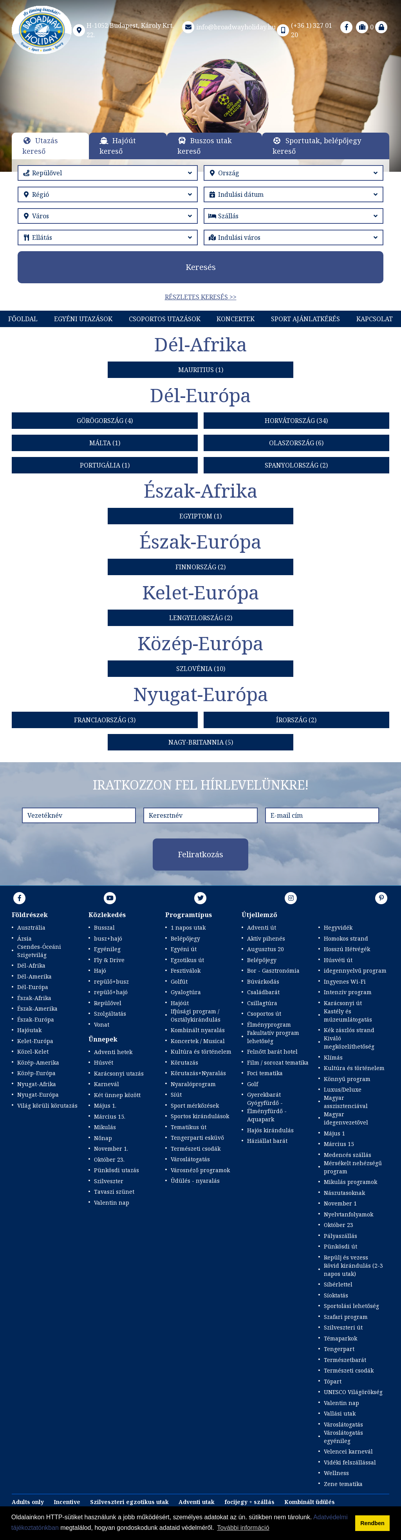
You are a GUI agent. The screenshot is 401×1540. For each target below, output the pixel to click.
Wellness (336, 1473)
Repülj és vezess (346, 1257)
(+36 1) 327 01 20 (304, 30)
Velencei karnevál (348, 1451)
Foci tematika (265, 1073)
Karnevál (106, 1084)
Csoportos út (264, 1013)
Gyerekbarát (264, 1094)
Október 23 (338, 1225)
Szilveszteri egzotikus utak (129, 1502)
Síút (176, 1094)
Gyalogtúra (186, 992)
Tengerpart (339, 1349)
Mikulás (105, 1127)
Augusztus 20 (265, 949)
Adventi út (261, 927)
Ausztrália (31, 927)
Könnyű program (347, 1079)
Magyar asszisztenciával (346, 1102)
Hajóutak (29, 1030)
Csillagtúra (262, 1003)
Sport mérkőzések (195, 1105)
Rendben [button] (372, 1523)
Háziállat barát (267, 1140)
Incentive (67, 1502)
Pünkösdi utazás (116, 1170)
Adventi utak (197, 1502)
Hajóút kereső (117, 146)
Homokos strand (346, 938)
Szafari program (346, 1317)
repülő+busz (111, 981)
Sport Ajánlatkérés (305, 319)
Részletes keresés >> (201, 297)
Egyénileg (107, 949)
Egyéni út (184, 949)
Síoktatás (336, 1295)
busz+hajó (108, 938)
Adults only (28, 1502)
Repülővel (107, 1003)
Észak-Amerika (37, 1008)
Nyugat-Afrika (36, 1084)
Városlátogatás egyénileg (343, 1437)
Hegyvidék (338, 927)
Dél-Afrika (31, 965)
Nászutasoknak (344, 1192)
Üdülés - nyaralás (195, 1180)
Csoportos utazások (164, 319)
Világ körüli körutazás (47, 1105)
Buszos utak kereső (204, 146)
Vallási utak (340, 1413)
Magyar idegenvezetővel (346, 1118)
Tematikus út (188, 1127)
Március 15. (109, 1116)
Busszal (104, 927)
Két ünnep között (117, 1095)
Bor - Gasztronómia (273, 970)
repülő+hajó (111, 992)
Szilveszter (108, 1181)
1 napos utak (188, 927)
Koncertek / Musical (198, 1041)
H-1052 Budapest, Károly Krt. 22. (123, 30)
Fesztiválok (185, 970)
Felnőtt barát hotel (272, 1051)
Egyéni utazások (83, 319)
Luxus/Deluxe (342, 1089)
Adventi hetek (113, 1052)
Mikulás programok (350, 1182)
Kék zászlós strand (349, 1030)
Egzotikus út (187, 960)
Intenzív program (348, 992)
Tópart (332, 1381)
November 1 (340, 1203)
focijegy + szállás (249, 1502)
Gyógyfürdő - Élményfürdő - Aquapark (267, 1111)
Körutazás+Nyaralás (198, 1073)
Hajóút (180, 1003)
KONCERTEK (236, 319)
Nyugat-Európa (38, 1094)
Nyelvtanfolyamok (348, 1214)
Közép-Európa (36, 1073)
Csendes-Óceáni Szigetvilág (39, 951)
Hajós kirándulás (270, 1130)
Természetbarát (345, 1360)
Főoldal (23, 319)
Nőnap (103, 1138)
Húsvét (103, 1062)
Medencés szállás (347, 1155)
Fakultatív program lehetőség (273, 1037)
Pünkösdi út (340, 1246)
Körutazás (184, 1062)
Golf (252, 1084)
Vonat (101, 1024)
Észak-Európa (35, 1019)
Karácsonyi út (343, 1003)
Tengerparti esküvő (197, 1137)
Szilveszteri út (343, 1327)
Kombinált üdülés (309, 1502)
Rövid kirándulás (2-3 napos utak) (353, 1269)
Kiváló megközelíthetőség (349, 1042)
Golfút (179, 981)
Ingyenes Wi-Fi (345, 981)
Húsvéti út (338, 960)
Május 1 (334, 1133)
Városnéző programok (200, 1170)
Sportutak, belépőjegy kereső (317, 146)
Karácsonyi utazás (119, 1073)
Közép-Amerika (38, 1062)
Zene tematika (343, 1484)
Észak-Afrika (34, 998)
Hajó (100, 970)
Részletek (200, 102)
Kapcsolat (374, 319)
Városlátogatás (190, 1159)
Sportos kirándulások (200, 1116)
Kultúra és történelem (201, 1051)
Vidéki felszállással (350, 1462)
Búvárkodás (263, 981)
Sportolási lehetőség (351, 1306)
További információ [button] (243, 1527)
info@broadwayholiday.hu (228, 27)
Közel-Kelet (33, 1051)
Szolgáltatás (110, 1013)
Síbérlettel (338, 1284)
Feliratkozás (200, 854)
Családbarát (263, 992)
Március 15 (339, 1144)
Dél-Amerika (34, 976)
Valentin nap (111, 1202)
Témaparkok (340, 1338)
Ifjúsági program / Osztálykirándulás (195, 1015)
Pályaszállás (340, 1236)
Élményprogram (269, 1024)
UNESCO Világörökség (353, 1392)
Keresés (201, 267)
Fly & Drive (109, 960)
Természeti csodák (195, 1148)
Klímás (333, 1057)
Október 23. (109, 1159)
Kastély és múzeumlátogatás (348, 1015)
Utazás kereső (40, 146)
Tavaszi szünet (114, 1191)
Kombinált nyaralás (198, 1030)
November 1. (111, 1148)
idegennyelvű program (355, 970)
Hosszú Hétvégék (347, 949)
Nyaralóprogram (193, 1084)
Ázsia (24, 938)
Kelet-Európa (35, 1041)
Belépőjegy (185, 938)
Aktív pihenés (266, 938)
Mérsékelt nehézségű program (353, 1167)
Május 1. (105, 1105)
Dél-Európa (32, 987)
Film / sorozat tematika (278, 1062)
